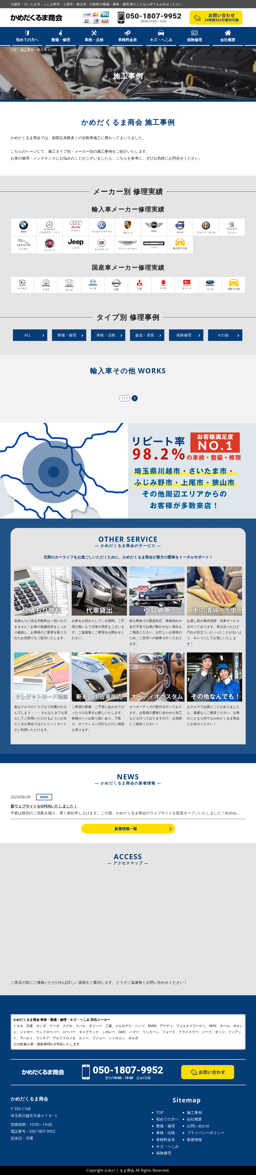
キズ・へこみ (161, 39)
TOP (159, 1112)
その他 (222, 335)
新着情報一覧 (125, 828)
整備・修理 (60, 39)
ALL (27, 335)
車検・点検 (94, 39)
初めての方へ (27, 39)
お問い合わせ (198, 1125)
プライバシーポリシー (205, 1132)
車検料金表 (127, 39)
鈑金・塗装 (144, 335)
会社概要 (227, 39)
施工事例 (194, 1112)
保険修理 (194, 39)
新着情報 (194, 1139)
